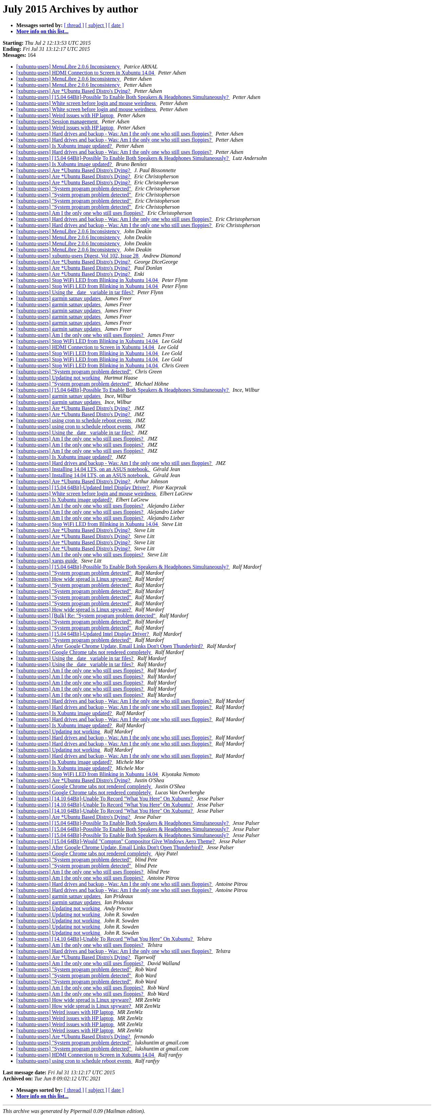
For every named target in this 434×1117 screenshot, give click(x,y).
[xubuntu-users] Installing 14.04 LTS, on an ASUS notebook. (83, 469)
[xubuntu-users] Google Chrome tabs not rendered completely (84, 652)
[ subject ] (96, 25)
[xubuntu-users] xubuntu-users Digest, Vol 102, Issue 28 (78, 256)
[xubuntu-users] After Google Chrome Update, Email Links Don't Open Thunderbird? (110, 646)
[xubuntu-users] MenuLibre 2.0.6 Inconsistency (68, 66)
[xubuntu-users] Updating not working (58, 378)
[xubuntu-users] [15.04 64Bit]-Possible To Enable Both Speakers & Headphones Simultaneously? (123, 97)
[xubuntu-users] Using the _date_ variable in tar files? (75, 292)
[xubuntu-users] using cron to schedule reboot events (74, 420)
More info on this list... (42, 31)
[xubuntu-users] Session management (57, 121)
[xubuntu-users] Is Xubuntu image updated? (64, 146)
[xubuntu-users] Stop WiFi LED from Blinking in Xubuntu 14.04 (87, 280)
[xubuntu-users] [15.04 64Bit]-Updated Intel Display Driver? (83, 487)
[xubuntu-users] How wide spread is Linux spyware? (74, 579)
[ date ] (116, 25)
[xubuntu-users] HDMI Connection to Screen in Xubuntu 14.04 (85, 73)
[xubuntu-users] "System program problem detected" (74, 188)
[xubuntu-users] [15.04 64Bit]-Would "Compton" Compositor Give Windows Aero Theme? (116, 841)
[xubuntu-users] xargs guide (47, 561)
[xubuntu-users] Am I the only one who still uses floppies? (80, 213)
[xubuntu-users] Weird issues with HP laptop (65, 115)
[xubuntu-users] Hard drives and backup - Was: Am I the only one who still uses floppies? (114, 134)
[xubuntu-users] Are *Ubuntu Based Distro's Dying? (74, 91)
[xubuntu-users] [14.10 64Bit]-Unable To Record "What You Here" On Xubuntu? (105, 798)
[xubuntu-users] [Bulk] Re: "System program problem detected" (86, 615)
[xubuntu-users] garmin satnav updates (59, 298)
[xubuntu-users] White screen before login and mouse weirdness (86, 103)
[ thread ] (74, 25)
